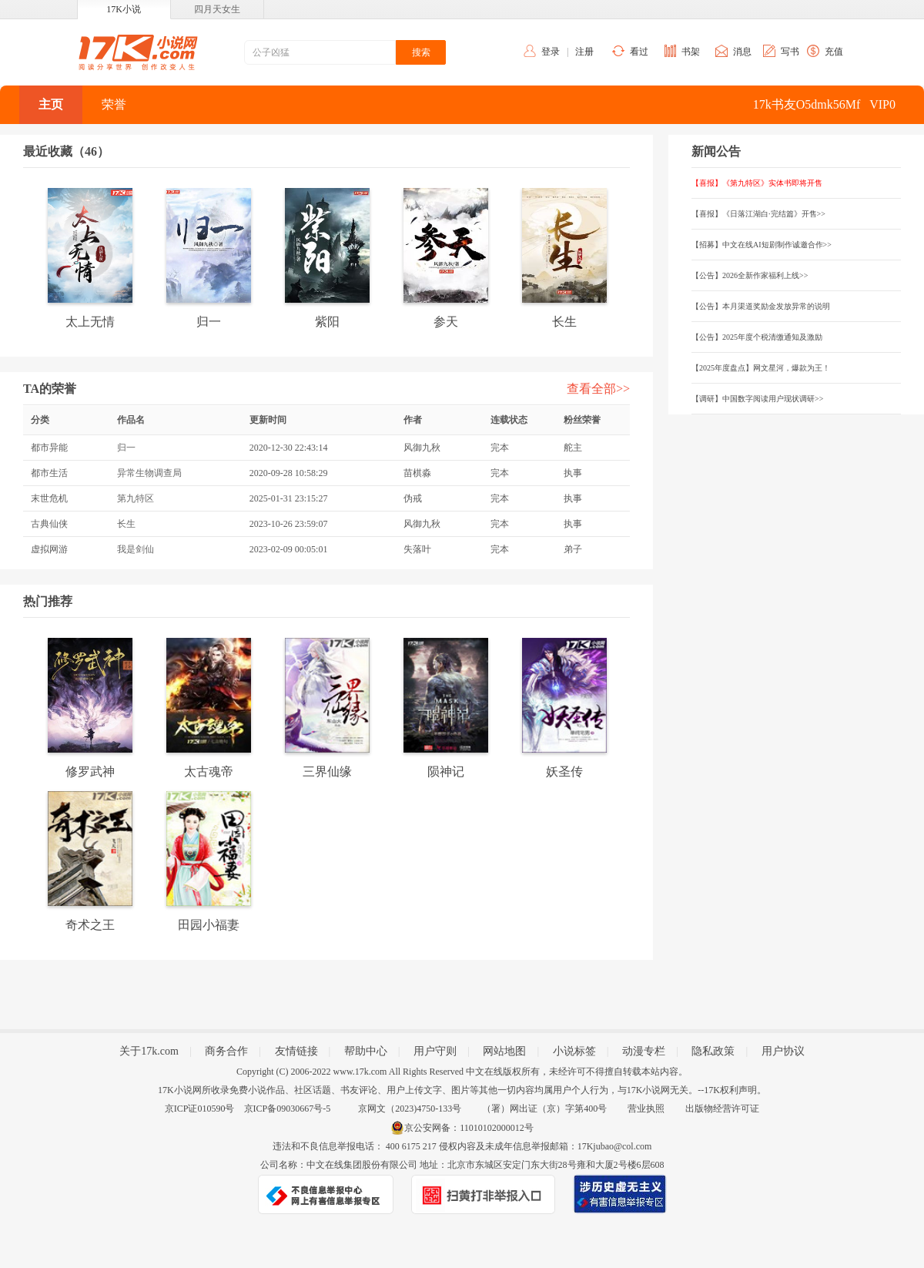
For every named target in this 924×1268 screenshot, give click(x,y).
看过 (639, 51)
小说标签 (574, 1051)
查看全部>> (598, 388)
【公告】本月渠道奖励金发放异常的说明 (760, 306)
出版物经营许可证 (722, 1108)
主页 (50, 104)
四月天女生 (217, 9)
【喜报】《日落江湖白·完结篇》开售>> (758, 214)
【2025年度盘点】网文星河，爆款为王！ (760, 368)
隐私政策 (713, 1051)
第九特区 (135, 498)
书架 (690, 51)
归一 (126, 447)
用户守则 (435, 1051)
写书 (790, 51)
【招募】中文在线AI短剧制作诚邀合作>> (761, 244)
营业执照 (646, 1108)
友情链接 (296, 1051)
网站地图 (504, 1051)
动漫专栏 (643, 1051)
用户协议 (783, 1051)
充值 (834, 51)
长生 (126, 523)
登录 (550, 51)
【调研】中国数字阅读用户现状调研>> (757, 398)
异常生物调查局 (149, 473)
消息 (742, 51)
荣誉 (114, 104)
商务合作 (226, 1051)
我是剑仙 (135, 549)
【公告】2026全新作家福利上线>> (749, 275)
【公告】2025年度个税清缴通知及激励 (756, 337)
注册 (584, 51)
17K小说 (123, 9)
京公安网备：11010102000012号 (469, 1127)
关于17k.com (149, 1051)
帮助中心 (365, 1051)
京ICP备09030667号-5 (287, 1108)
